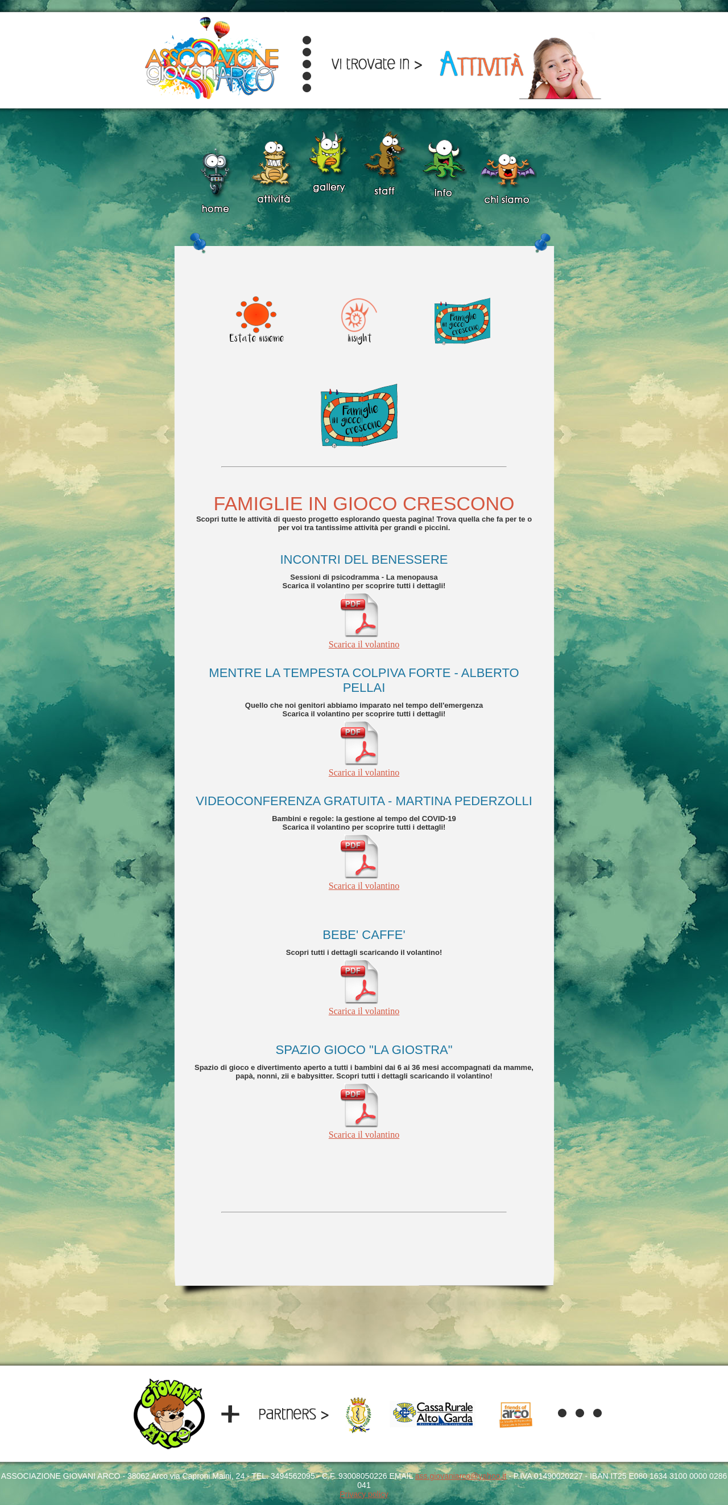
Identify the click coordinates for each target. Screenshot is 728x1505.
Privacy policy (364, 1494)
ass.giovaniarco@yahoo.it (461, 1476)
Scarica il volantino (364, 640)
